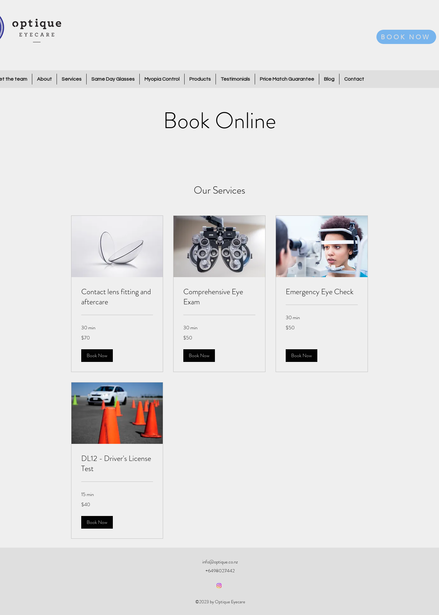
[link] (117, 297)
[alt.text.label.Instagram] (219, 585)
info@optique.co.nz (220, 561)
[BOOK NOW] (406, 37)
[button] (97, 355)
